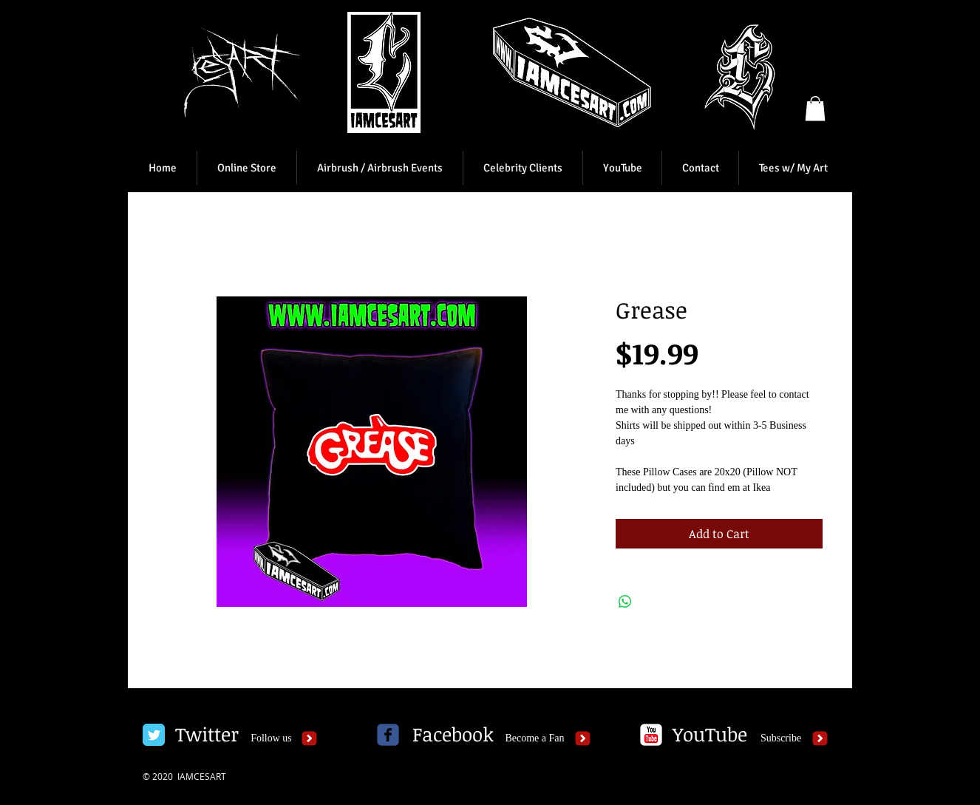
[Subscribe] (781, 738)
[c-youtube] (651, 735)
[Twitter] (206, 734)
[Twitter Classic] (154, 735)
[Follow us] (271, 738)
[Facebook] (453, 734)
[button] (815, 108)
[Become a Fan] (534, 738)
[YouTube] (709, 734)
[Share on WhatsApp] (625, 602)
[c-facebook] (388, 735)
